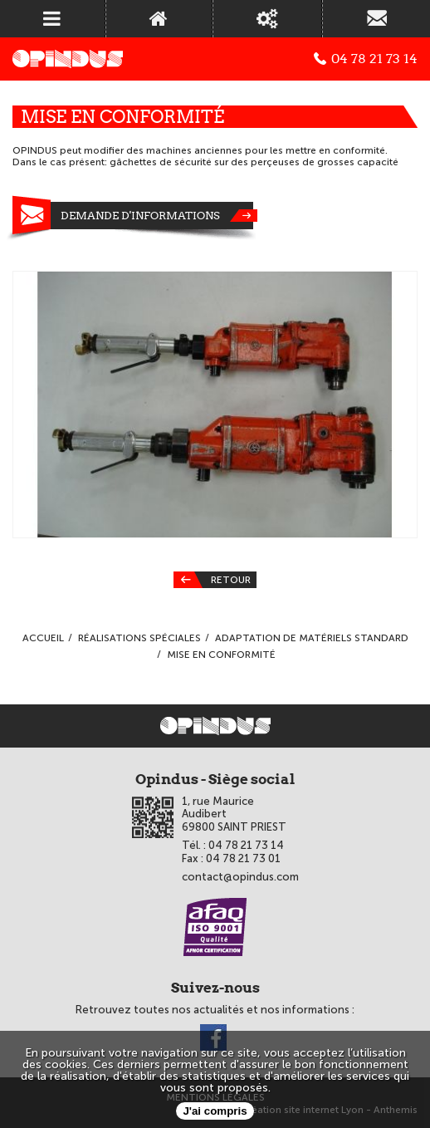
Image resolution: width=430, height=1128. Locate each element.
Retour (212, 579)
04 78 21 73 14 (366, 59)
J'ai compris (215, 1111)
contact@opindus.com (240, 877)
